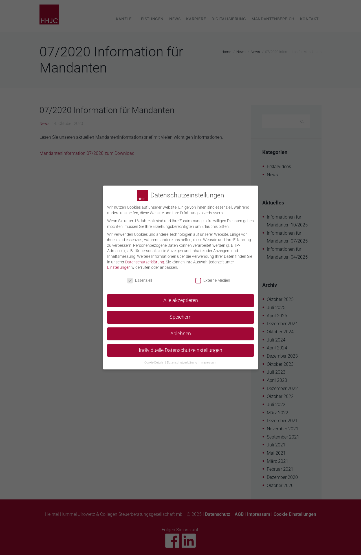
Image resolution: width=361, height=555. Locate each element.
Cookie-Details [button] (154, 358)
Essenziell (139, 276)
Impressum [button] (209, 358)
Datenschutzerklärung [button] (182, 358)
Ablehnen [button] (180, 330)
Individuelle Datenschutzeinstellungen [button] (180, 346)
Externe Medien (212, 276)
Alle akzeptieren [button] (180, 296)
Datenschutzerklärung (144, 258)
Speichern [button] (180, 313)
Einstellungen (119, 263)
